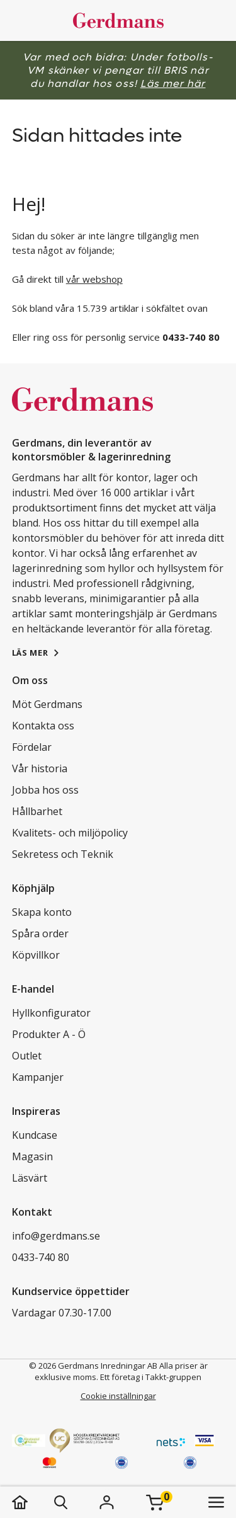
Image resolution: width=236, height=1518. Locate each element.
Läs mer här (173, 83)
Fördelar (32, 747)
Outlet (27, 1056)
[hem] (32, 1502)
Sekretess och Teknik (62, 854)
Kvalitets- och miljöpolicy (70, 833)
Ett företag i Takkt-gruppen (150, 1377)
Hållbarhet (37, 811)
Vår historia (39, 768)
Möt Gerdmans (47, 704)
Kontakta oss (43, 726)
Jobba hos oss (45, 790)
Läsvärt (29, 1178)
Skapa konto (42, 912)
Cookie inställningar (118, 1395)
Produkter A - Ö (49, 1034)
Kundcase (34, 1135)
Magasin (32, 1156)
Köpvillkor (36, 955)
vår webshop (94, 279)
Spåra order (40, 933)
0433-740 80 (40, 1257)
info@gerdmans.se (56, 1236)
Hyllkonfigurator (51, 1013)
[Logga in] (107, 1502)
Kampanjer (38, 1077)
